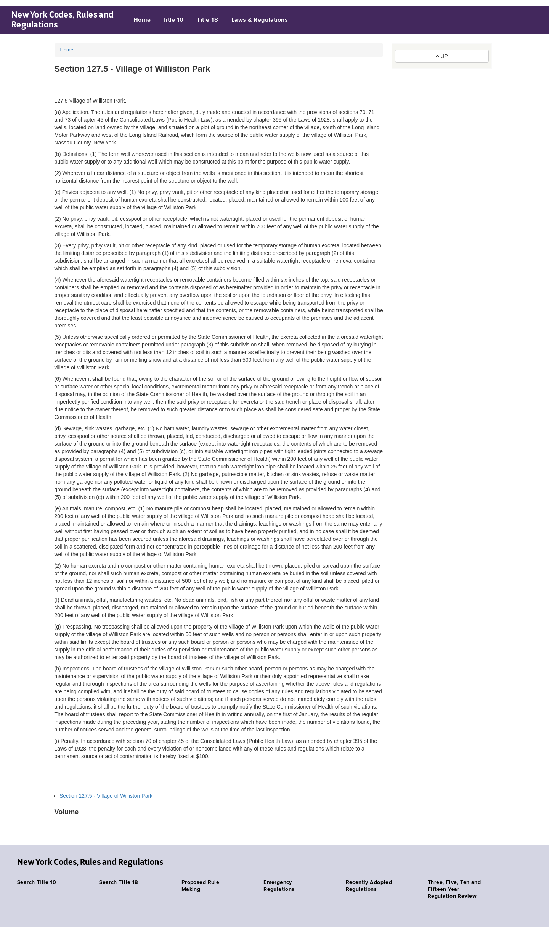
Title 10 (173, 20)
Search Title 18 (118, 882)
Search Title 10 (36, 882)
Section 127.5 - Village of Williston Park (105, 796)
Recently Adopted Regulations (369, 886)
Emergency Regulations (279, 886)
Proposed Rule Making (200, 886)
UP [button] (442, 56)
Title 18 (207, 20)
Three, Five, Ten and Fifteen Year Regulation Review (454, 889)
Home (142, 20)
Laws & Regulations (259, 20)
